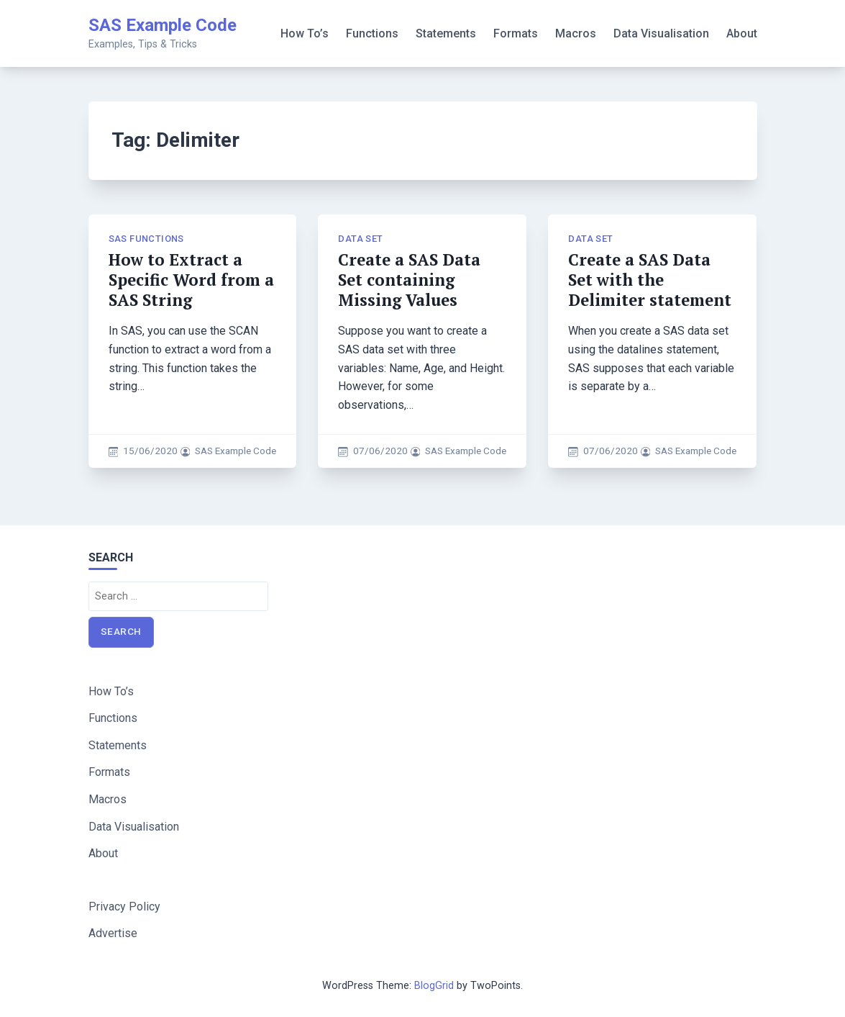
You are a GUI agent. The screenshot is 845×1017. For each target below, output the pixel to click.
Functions (372, 33)
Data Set (360, 238)
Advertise (112, 933)
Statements (446, 33)
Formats (515, 33)
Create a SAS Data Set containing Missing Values (409, 279)
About (741, 33)
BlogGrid (434, 986)
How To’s (304, 33)
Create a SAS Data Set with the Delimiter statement (649, 279)
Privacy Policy (124, 906)
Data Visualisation (661, 33)
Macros (575, 33)
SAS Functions (146, 238)
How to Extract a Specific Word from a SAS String (191, 279)
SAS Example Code (162, 25)
